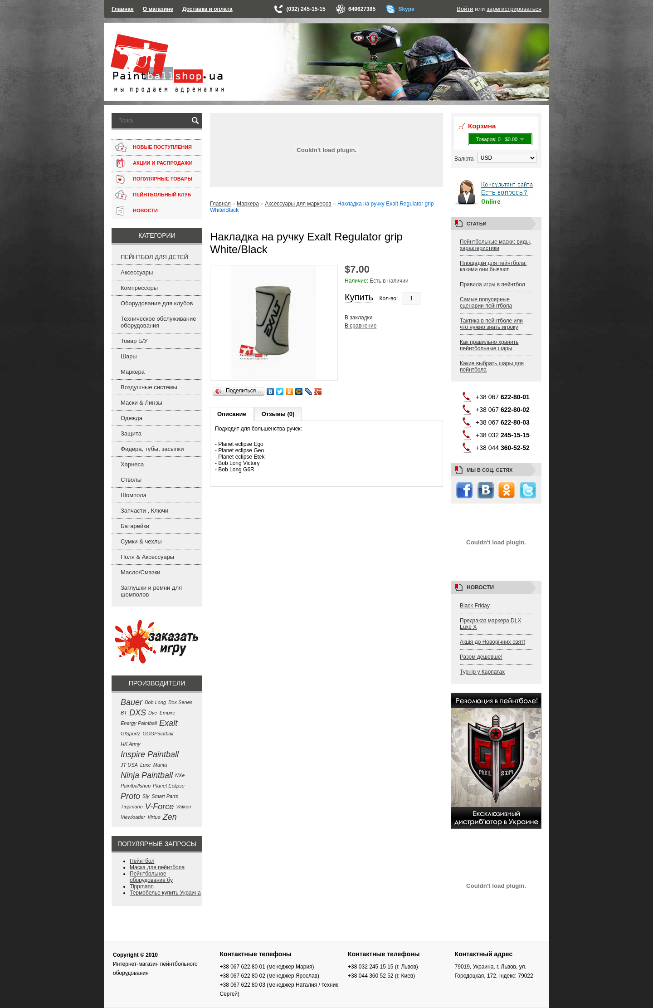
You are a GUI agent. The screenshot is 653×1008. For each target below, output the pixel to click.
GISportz (130, 733)
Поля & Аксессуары (147, 556)
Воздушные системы (149, 387)
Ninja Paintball (147, 775)
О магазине (158, 9)
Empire (167, 712)
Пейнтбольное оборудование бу (151, 877)
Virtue (154, 817)
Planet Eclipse (169, 785)
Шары (129, 356)
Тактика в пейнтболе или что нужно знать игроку (491, 324)
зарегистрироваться (514, 8)
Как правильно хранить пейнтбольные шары (489, 345)
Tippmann (132, 806)
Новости (480, 587)
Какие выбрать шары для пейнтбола (492, 366)
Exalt (168, 723)
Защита (131, 433)
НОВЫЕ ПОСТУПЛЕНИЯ (162, 147)
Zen (170, 817)
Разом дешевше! (481, 657)
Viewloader (133, 817)
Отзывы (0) (278, 414)
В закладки (359, 317)
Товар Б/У (134, 341)
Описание (231, 414)
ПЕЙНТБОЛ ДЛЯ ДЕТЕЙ (154, 257)
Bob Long (155, 702)
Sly (145, 796)
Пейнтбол (142, 861)
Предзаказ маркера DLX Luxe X (490, 623)
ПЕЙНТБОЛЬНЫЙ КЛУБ (162, 194)
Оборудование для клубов (157, 303)
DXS (137, 712)
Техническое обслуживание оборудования (158, 322)
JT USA (129, 765)
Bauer (131, 702)
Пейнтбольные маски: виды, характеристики (495, 245)
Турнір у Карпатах (482, 672)
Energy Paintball (139, 723)
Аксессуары (137, 272)
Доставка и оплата (207, 9)
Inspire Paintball (150, 754)
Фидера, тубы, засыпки (152, 448)
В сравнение (360, 326)
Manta (160, 765)
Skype (406, 9)
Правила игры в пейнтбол (492, 284)
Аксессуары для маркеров (298, 204)
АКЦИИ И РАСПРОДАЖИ (163, 163)
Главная (123, 9)
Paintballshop (136, 785)
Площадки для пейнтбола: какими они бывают (493, 266)
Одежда (131, 418)
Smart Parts (164, 796)
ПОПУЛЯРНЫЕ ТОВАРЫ (162, 178)
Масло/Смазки (141, 572)
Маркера (133, 371)
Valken (183, 806)
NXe (180, 775)
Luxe (145, 765)
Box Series (180, 702)
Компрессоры (139, 287)
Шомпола (133, 495)
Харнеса (132, 464)
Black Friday (475, 605)
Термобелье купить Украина (165, 893)
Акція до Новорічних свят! (492, 642)
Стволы (131, 479)
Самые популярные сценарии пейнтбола (486, 302)
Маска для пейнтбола (157, 867)
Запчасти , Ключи (144, 510)
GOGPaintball (157, 733)
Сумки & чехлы (141, 541)
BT (124, 712)
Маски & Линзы (141, 402)
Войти (465, 8)
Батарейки (135, 526)
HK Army (131, 744)
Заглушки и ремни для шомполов (151, 591)
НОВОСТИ (145, 210)
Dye (152, 712)
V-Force (159, 806)
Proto (130, 796)
